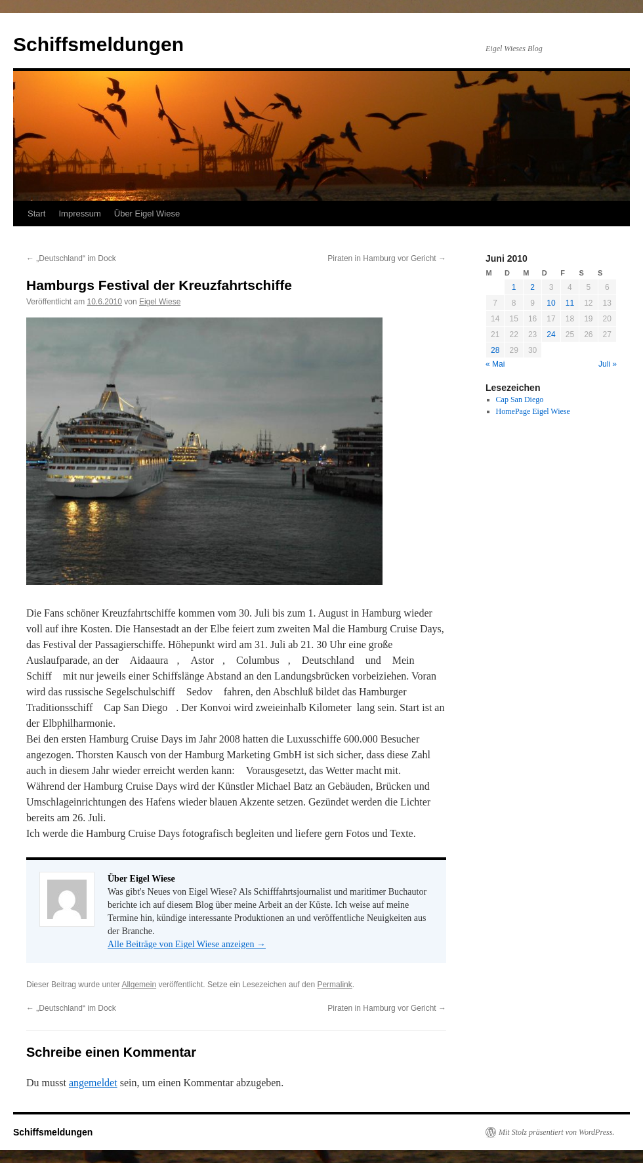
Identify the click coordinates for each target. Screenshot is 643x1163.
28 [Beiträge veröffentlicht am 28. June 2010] (495, 350)
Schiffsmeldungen (98, 44)
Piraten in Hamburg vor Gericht (386, 258)
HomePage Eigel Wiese (533, 411)
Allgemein (138, 984)
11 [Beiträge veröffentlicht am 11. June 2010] (570, 303)
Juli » (607, 364)
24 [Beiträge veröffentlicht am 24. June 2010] (551, 334)
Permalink (334, 984)
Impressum (79, 213)
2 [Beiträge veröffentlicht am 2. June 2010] (532, 287)
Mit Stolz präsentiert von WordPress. (556, 1132)
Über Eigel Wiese (147, 213)
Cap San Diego (520, 399)
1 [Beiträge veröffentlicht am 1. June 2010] (514, 287)
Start (36, 213)
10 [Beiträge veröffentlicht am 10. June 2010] (551, 303)
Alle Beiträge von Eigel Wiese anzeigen (187, 944)
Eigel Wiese (159, 301)
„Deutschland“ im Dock (71, 258)
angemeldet (93, 1082)
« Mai (495, 364)
